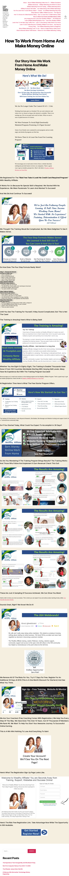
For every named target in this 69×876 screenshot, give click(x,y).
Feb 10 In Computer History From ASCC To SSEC (17, 868)
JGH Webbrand (56, 18)
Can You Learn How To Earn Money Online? (25, 10)
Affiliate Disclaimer (56, 2)
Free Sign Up (57, 12)
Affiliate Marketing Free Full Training (36, 6)
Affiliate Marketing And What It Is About (50, 4)
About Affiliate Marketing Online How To (38, 2)
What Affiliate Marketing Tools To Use (29, 30)
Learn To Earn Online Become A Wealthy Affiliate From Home (36, 26)
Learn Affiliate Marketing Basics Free (35, 20)
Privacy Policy (32, 28)
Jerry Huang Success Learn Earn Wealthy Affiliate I (37, 18)
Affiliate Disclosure (33, 4)
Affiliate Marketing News (54, 6)
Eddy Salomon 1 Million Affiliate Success (42, 12)
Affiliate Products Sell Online (28, 8)
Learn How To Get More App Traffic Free (50, 22)
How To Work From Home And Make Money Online (47, 16)
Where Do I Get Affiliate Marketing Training (49, 32)
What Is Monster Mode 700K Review (26, 32)
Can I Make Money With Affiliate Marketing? (49, 8)
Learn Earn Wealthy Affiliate (6, 9)
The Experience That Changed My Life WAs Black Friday (19, 864)
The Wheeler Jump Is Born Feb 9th (13, 871)
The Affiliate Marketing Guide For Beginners (49, 28)
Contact (40, 10)
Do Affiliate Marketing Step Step (52, 10)
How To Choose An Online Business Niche (25, 14)
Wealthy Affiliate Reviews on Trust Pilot (33, 380)
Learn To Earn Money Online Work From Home (48, 24)
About (25, 2)
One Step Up (57, 26)
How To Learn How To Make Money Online (49, 14)
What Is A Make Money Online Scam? (51, 30)
